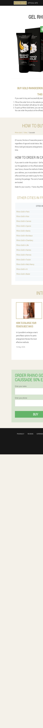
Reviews (30, 434)
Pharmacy (20, 434)
